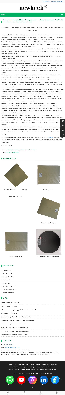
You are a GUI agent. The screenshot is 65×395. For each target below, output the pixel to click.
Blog (9, 20)
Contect (24, 393)
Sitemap (32, 387)
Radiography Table (41, 367)
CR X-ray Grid (6, 283)
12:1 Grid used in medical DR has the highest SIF (15, 327)
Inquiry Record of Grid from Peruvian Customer (14, 334)
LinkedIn (44, 380)
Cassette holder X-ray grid (48, 223)
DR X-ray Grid (6, 280)
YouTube (21, 380)
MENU (3, 14)
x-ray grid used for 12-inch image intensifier (48, 256)
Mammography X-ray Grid (9, 289)
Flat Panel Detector (50, 367)
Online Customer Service (54, 378)
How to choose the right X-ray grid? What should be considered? (19, 310)
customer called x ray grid (12, 152)
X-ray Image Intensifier (51, 369)
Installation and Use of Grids (15, 196)
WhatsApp (10, 380)
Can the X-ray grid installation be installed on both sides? (17, 317)
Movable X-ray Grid (8, 273)
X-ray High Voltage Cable (16, 367)
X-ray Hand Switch (26, 367)
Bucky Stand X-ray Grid (9, 286)
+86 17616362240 (8, 345)
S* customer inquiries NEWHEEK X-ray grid (13, 324)
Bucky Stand (34, 367)
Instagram (32, 380)
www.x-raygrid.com (23, 364)
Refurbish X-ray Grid (8, 292)
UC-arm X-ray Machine (19, 369)
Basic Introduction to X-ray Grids (10, 302)
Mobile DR (11, 369)
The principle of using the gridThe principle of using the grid (17, 331)
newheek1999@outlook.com (12, 347)
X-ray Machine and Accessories (31, 369)
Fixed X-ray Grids (46, 1)
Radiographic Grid (48, 189)
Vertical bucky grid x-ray (15, 256)
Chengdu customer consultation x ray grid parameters (22, 150)
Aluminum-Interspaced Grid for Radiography (15, 189)
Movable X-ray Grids (57, 1)
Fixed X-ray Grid (7, 270)
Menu (40, 393)
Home (5, 20)
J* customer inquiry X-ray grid (10, 313)
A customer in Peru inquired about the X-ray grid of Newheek (18, 320)
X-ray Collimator (42, 369)
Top (57, 393)
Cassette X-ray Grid (8, 277)
